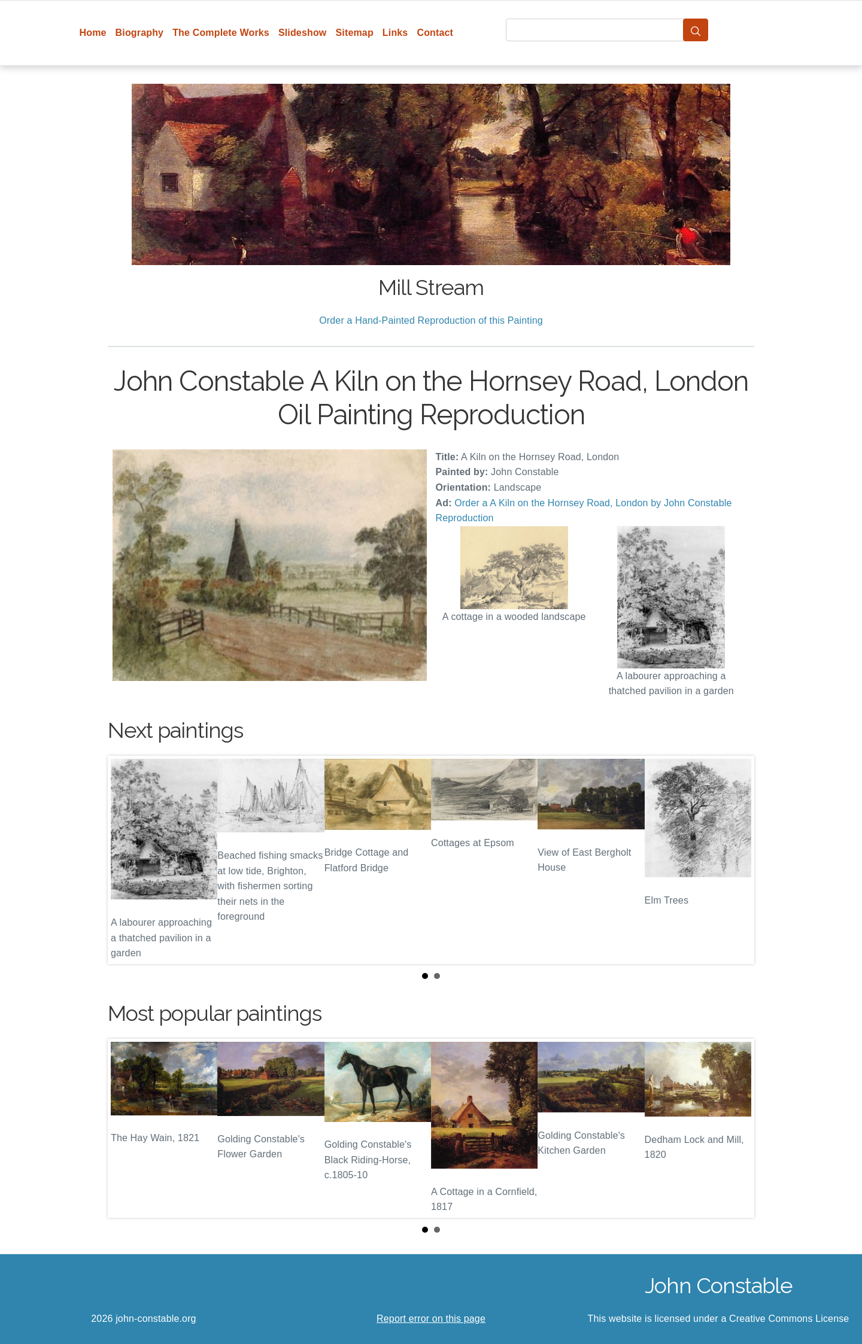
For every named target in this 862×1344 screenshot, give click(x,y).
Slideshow (302, 33)
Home (93, 33)
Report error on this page (431, 1318)
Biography (140, 33)
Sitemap (354, 33)
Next (735, 859)
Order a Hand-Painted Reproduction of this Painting (431, 320)
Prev (126, 859)
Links (395, 33)
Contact (435, 33)
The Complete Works (220, 33)
